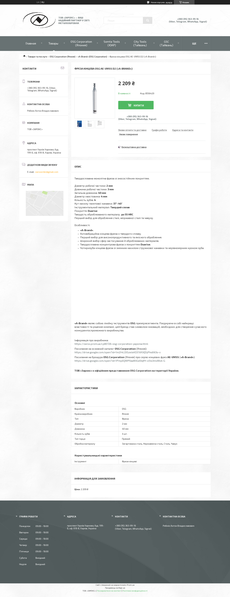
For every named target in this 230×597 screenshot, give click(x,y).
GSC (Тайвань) (166, 43)
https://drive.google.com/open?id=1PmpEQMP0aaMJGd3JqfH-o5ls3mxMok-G (119, 360)
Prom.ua (130, 585)
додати (169, 2)
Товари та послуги (37, 56)
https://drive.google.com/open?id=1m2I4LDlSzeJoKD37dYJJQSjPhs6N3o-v (117, 352)
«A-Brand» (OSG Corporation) (92, 56)
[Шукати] (147, 20)
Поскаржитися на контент (109, 591)
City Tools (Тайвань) (140, 43)
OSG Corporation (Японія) (62, 56)
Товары (53, 43)
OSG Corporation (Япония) (81, 43)
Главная (30, 43)
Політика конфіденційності (135, 591)
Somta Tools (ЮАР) (112, 43)
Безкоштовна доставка (134, 147)
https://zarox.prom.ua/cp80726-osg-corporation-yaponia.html (111, 343)
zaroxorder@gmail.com (46, 171)
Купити (139, 105)
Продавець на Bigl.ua (115, 588)
